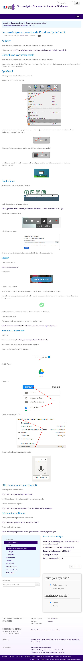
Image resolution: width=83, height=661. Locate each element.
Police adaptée (58, 588)
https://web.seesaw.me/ (10, 267)
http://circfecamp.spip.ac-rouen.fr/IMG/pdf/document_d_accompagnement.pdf (29, 532)
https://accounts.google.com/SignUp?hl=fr (32, 340)
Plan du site (19, 656)
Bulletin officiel (35, 642)
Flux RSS (11, 656)
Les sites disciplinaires (73, 639)
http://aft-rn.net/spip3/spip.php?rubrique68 (17, 494)
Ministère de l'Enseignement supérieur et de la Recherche (47, 650)
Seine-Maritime (55, 630)
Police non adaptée (60, 585)
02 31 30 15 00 (54, 619)
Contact (4, 656)
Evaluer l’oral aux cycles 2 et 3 (53, 558)
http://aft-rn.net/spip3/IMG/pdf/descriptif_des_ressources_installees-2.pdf (27, 508)
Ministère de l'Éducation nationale (41, 647)
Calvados (33, 630)
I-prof (39, 639)
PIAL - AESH (10, 573)
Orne (48, 630)
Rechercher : (6, 580)
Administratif (10, 558)
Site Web (50, 621)
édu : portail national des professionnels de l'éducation (47, 652)
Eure (38, 630)
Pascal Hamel (23, 36)
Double (55, 606)
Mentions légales (29, 656)
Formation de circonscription (36, 23)
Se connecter (67, 656)
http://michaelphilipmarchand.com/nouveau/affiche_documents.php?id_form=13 (29, 326)
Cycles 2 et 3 (10, 564)
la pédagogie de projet (50, 555)
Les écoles (11, 555)
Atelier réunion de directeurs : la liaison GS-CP (58, 548)
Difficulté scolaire (12, 567)
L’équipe (10, 552)
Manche (43, 630)
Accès (9, 546)
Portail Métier (46, 639)
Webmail (33, 639)
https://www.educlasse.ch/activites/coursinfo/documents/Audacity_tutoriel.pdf (39, 50)
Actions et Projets (11, 570)
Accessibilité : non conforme (45, 656)
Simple (55, 603)
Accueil (5, 23)
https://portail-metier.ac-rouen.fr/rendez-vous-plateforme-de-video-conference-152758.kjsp (32, 209)
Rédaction (58, 656)
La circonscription (17, 23)
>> (37, 584)
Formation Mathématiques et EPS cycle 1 (56, 551)
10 (79, 567)
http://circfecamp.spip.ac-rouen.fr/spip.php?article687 (20, 522)
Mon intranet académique (58, 639)
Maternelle (9, 561)
